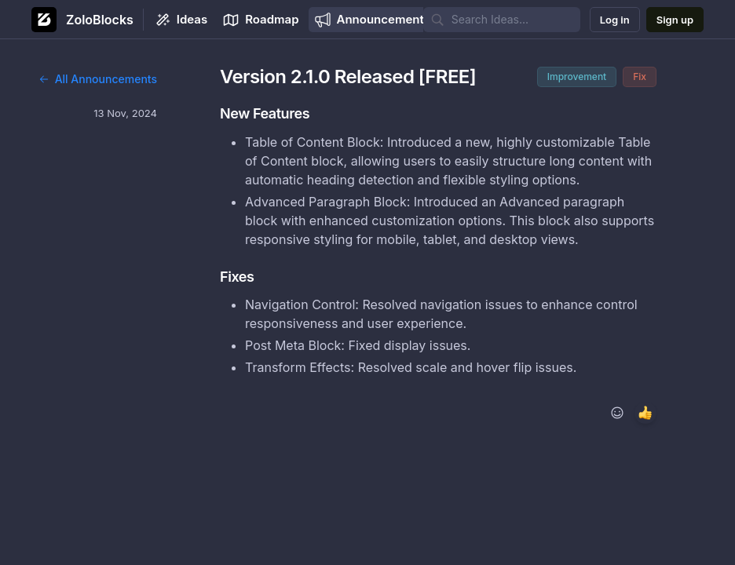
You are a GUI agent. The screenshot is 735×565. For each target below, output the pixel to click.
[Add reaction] (617, 413)
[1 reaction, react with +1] (645, 413)
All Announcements (97, 79)
